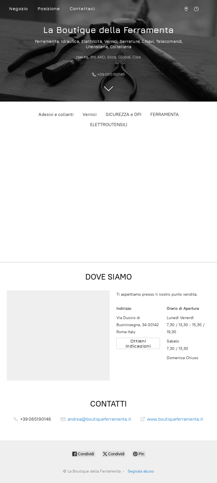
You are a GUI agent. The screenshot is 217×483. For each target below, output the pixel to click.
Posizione (49, 8)
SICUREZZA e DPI (123, 114)
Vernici (90, 114)
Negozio (18, 8)
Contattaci (82, 8)
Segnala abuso (141, 471)
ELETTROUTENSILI (108, 124)
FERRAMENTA (164, 114)
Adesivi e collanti (55, 114)
